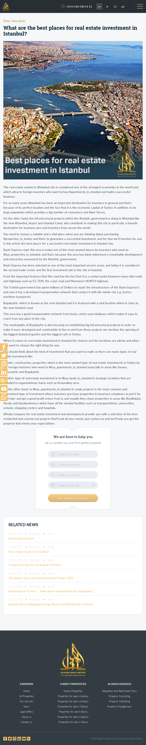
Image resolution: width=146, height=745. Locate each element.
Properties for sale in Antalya (73, 701)
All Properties (26, 696)
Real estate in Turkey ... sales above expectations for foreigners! (50, 593)
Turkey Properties (73, 691)
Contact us (26, 722)
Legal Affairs (26, 711)
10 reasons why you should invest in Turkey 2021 (41, 580)
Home (26, 691)
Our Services (26, 701)
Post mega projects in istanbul (28, 553)
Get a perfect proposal (73, 499)
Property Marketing (119, 701)
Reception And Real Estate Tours (119, 691)
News (27, 706)
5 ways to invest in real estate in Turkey (34, 566)
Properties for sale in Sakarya (73, 716)
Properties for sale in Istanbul (73, 696)
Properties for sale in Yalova (73, 722)
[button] (73, 487)
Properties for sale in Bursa (73, 711)
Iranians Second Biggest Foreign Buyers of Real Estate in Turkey (50, 606)
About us (26, 716)
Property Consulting (119, 696)
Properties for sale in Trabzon (73, 706)
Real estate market (21, 540)
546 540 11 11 (79, 7)
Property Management (119, 706)
